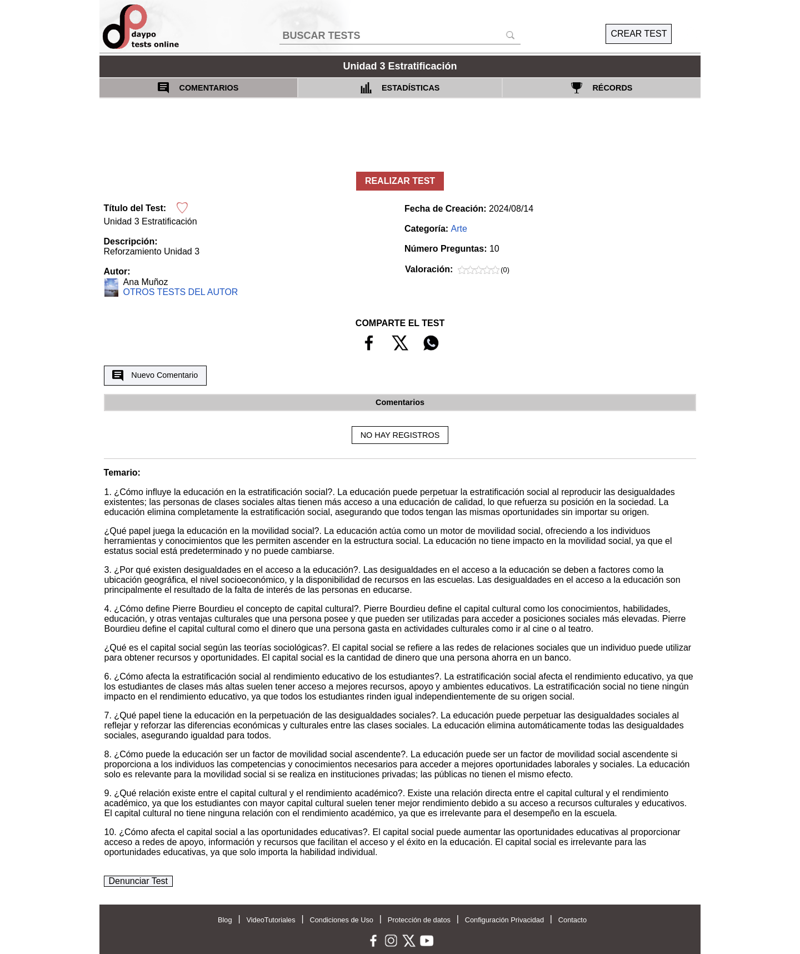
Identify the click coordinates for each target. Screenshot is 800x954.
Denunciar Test (138, 881)
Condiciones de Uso (341, 920)
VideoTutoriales (270, 920)
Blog (225, 920)
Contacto (572, 920)
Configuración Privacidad (504, 920)
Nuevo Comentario (155, 375)
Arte (459, 228)
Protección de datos (419, 920)
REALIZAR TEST (400, 181)
